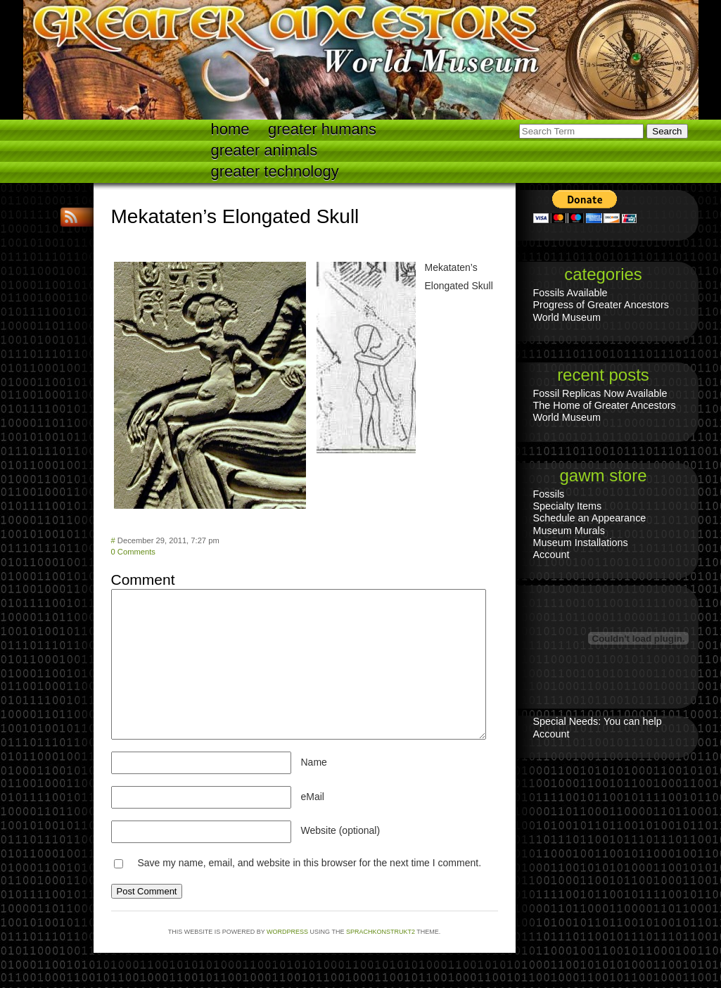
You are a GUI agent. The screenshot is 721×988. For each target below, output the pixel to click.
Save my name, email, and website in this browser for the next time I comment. (309, 862)
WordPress (287, 931)
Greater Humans (322, 129)
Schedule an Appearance (589, 518)
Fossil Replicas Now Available (600, 393)
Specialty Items (567, 506)
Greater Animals (264, 150)
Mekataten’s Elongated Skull (235, 216)
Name (314, 762)
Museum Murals (569, 530)
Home (230, 129)
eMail (312, 796)
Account (551, 554)
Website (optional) (341, 830)
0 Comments (133, 551)
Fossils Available (570, 292)
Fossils (549, 494)
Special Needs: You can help (597, 721)
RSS (72, 217)
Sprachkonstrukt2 (380, 931)
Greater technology (275, 171)
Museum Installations (580, 542)
